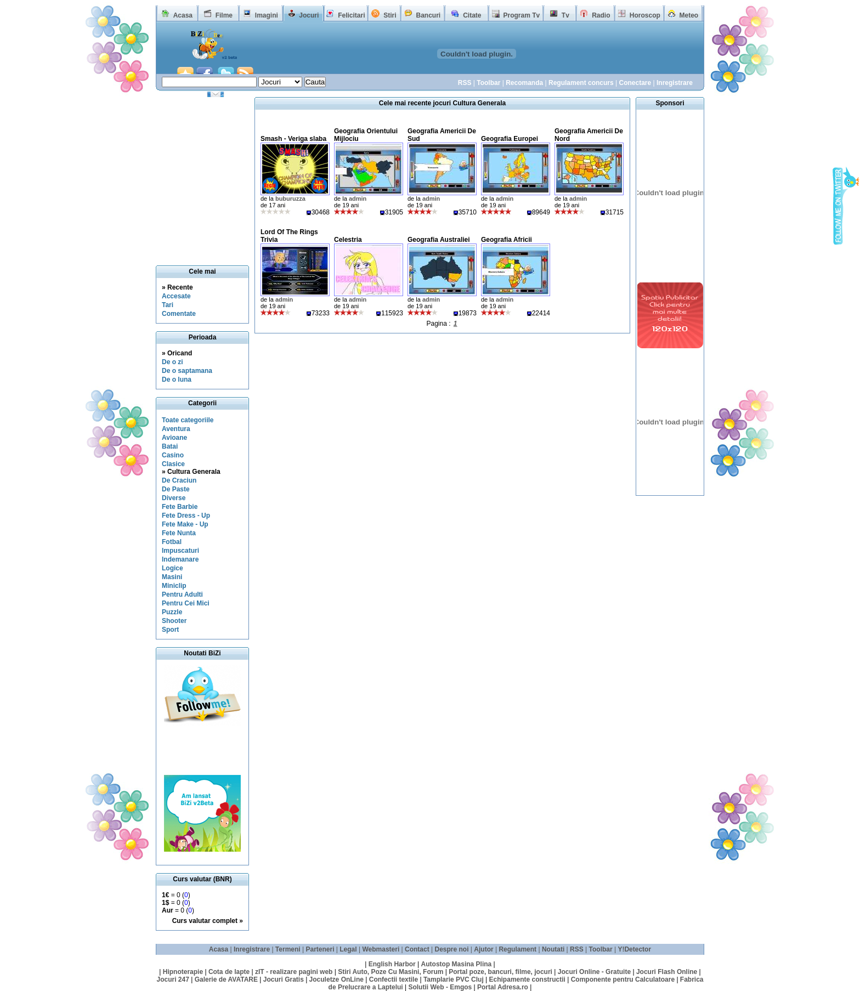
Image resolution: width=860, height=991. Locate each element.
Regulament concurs (581, 83)
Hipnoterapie (183, 972)
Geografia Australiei (439, 239)
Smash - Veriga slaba (293, 139)
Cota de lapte (229, 972)
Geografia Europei (509, 139)
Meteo (689, 15)
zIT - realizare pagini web (293, 972)
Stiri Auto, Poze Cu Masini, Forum (390, 972)
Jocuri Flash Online (666, 972)
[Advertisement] (206, 750)
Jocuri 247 (172, 979)
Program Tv (521, 15)
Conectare (635, 83)
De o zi (172, 362)
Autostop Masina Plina (456, 964)
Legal (348, 949)
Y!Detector (634, 949)
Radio (601, 15)
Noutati (553, 949)
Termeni (288, 949)
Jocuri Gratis (283, 979)
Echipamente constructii (527, 979)
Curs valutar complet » (207, 921)
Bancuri (428, 15)
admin (357, 198)
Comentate (179, 314)
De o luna (176, 379)
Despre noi (452, 949)
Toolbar (488, 83)
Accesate (176, 296)
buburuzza (290, 198)
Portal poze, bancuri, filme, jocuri (500, 972)
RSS (465, 83)
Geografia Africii (506, 239)
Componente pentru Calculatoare (623, 979)
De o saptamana (187, 371)
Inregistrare (675, 83)
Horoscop (645, 15)
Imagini (266, 15)
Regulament (517, 949)
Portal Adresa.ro (502, 987)
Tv (565, 15)
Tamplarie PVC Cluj (453, 979)
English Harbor (392, 964)
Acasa (183, 15)
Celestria (348, 239)
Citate (472, 15)
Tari (167, 305)
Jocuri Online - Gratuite (594, 972)
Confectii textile (393, 979)
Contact (417, 949)
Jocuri (309, 15)
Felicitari (351, 15)
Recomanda (524, 83)
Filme (224, 15)
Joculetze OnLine (336, 979)
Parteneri (319, 949)
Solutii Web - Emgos (440, 987)
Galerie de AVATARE (226, 979)
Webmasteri (380, 949)
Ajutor (483, 949)
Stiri (389, 15)
